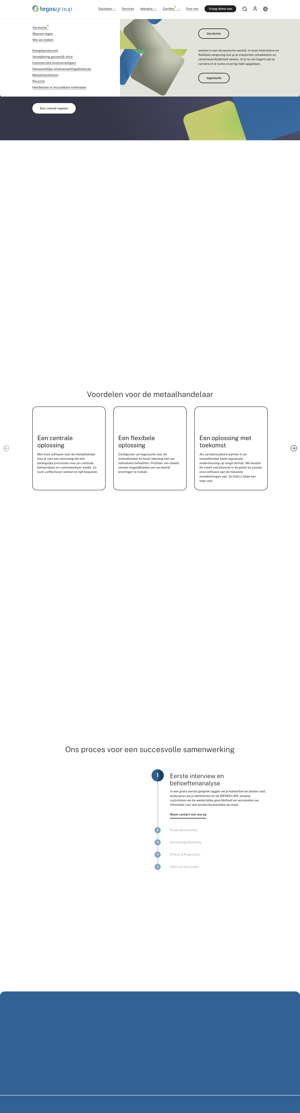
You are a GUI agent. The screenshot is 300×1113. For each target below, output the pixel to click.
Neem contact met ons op (188, 814)
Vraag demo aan (220, 8)
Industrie (146, 8)
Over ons (192, 8)
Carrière (169, 8)
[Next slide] (294, 448)
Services (128, 8)
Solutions (105, 8)
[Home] (52, 8)
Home (35, 24)
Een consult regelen (54, 108)
